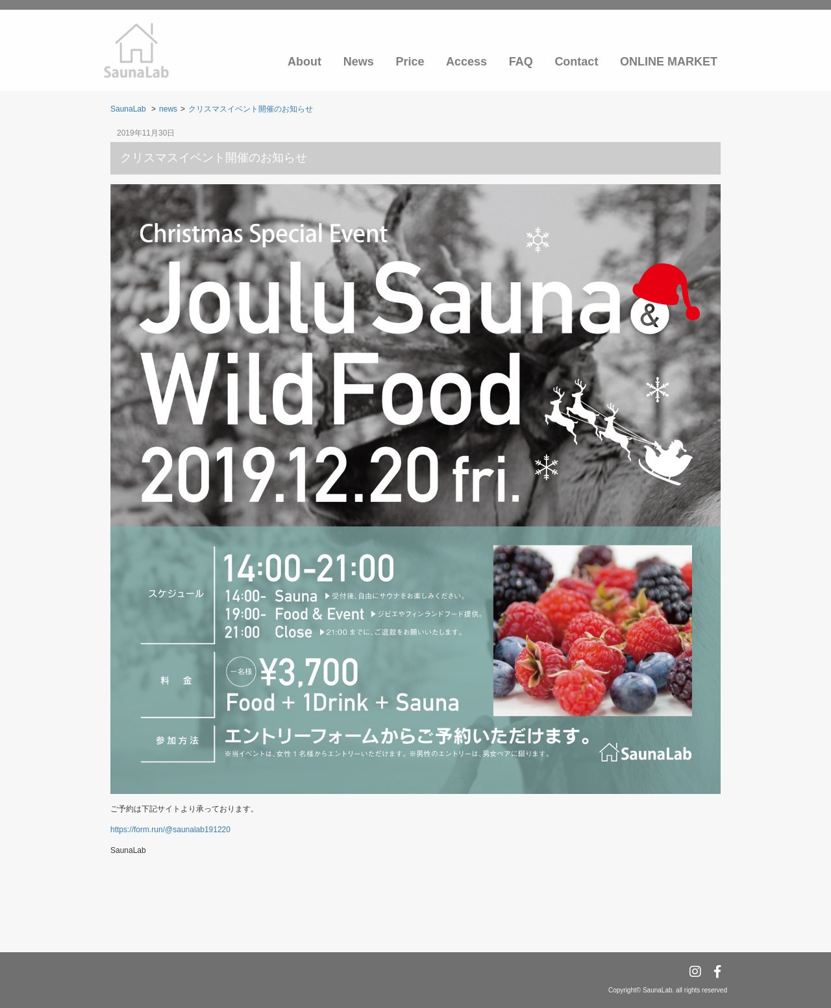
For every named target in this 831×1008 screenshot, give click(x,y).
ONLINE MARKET (668, 61)
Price (409, 61)
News (358, 61)
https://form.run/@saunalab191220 (170, 829)
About (304, 61)
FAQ (521, 61)
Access (466, 61)
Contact (576, 61)
